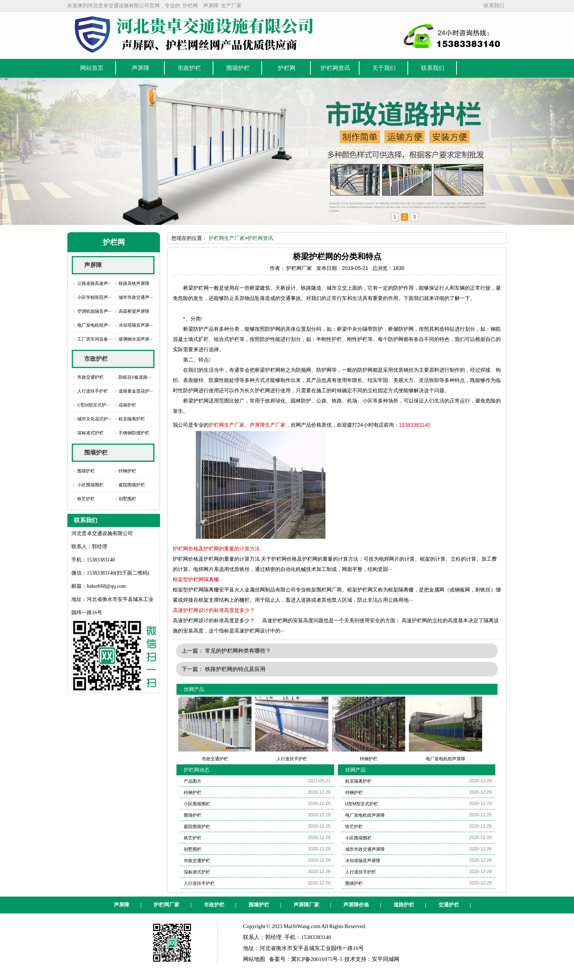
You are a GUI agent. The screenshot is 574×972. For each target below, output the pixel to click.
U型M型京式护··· (93, 405)
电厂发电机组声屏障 (365, 815)
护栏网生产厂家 (227, 238)
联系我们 (494, 5)
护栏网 (190, 5)
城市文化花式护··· (94, 419)
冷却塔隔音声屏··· (136, 325)
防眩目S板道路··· (135, 377)
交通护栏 (449, 905)
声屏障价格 (356, 905)
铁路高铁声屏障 (134, 283)
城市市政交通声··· (136, 297)
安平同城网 (385, 959)
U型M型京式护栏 (362, 803)
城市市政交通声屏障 (365, 849)
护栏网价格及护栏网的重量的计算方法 (216, 549)
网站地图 (254, 959)
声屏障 (211, 5)
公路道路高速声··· (94, 283)
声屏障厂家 (306, 905)
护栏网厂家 (166, 905)
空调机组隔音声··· (94, 311)
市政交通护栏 (90, 377)
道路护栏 (404, 905)
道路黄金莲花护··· (136, 391)
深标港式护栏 (90, 432)
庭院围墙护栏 (132, 484)
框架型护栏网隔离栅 (196, 579)
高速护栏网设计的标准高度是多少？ (214, 610)
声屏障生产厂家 (268, 425)
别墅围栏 (127, 498)
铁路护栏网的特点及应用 (235, 669)
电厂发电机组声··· (94, 325)
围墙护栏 (96, 452)
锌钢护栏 (127, 471)
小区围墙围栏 (90, 484)
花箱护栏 (127, 405)
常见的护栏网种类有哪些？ (238, 651)
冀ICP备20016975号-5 (317, 959)
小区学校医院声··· (94, 297)
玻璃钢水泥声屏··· (136, 339)
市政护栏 (96, 359)
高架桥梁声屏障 (134, 311)
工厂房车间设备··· (94, 339)
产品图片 (192, 781)
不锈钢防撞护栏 (134, 432)
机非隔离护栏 (132, 419)
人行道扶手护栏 (92, 391)
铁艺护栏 (86, 498)
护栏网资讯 (260, 238)
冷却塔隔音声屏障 (362, 860)
